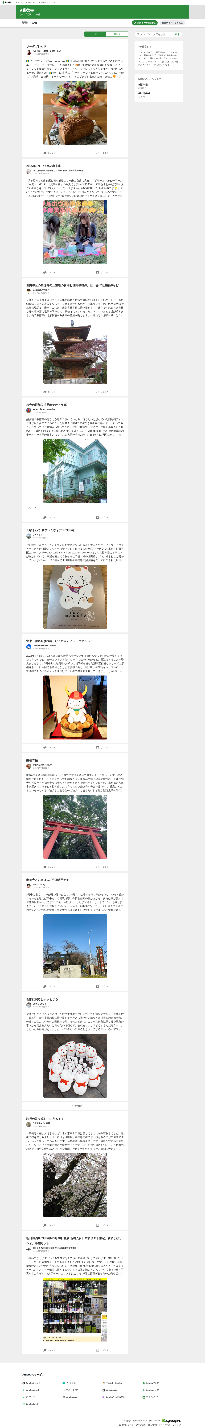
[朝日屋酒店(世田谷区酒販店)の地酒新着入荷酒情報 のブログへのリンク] (28, 1249)
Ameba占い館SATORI (115, 1397)
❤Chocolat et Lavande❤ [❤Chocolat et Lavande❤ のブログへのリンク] (44, 409)
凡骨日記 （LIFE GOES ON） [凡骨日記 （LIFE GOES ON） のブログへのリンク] (47, 51)
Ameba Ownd (31, 1390)
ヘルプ (177, 1425)
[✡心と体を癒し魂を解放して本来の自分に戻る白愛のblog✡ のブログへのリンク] (28, 171)
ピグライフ (30, 1397)
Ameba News (71, 1397)
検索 (177, 34)
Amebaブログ (152, 1383)
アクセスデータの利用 (159, 1425)
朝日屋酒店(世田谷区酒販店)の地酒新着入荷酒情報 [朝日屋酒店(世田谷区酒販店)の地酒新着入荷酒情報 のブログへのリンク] (54, 1248)
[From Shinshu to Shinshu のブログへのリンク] (28, 646)
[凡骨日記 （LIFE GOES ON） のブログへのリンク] (28, 52)
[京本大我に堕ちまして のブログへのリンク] (28, 766)
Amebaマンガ (152, 1390)
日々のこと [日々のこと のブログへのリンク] (37, 534)
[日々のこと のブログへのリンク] (28, 536)
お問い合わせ (126, 1425)
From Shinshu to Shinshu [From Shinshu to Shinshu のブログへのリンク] (44, 645)
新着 (25, 23)
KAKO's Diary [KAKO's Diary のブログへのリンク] (39, 884)
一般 (95, 34)
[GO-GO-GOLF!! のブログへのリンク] (28, 1005)
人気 (34, 23)
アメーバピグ (71, 1390)
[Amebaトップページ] (6, 2)
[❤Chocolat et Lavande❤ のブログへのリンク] (28, 410)
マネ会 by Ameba (113, 1383)
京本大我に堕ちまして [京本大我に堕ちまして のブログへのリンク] (42, 765)
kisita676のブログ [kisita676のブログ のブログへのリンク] (41, 290)
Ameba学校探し (32, 1404)
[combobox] (158, 34)
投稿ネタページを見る (172, 22)
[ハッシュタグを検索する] (158, 34)
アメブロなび (151, 1397)
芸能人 (117, 34)
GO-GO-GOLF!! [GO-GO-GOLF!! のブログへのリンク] (39, 1003)
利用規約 (141, 1425)
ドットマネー (71, 1383)
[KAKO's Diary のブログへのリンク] (28, 885)
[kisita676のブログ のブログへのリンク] (28, 291)
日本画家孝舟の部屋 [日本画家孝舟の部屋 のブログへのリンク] (41, 1123)
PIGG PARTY (111, 1390)
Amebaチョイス (32, 1383)
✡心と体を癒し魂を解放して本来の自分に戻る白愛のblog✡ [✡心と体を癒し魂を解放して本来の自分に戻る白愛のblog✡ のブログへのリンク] (58, 170)
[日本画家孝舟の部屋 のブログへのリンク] (28, 1124)
